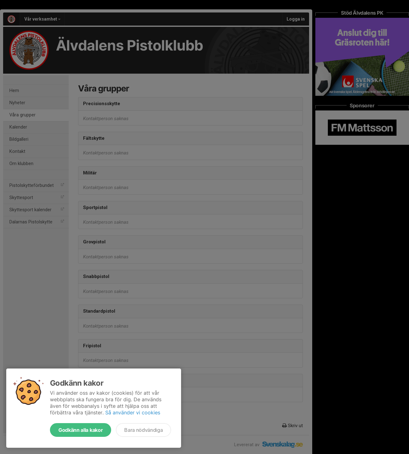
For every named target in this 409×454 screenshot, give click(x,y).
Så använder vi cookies (132, 412)
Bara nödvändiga (143, 430)
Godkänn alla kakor (80, 430)
